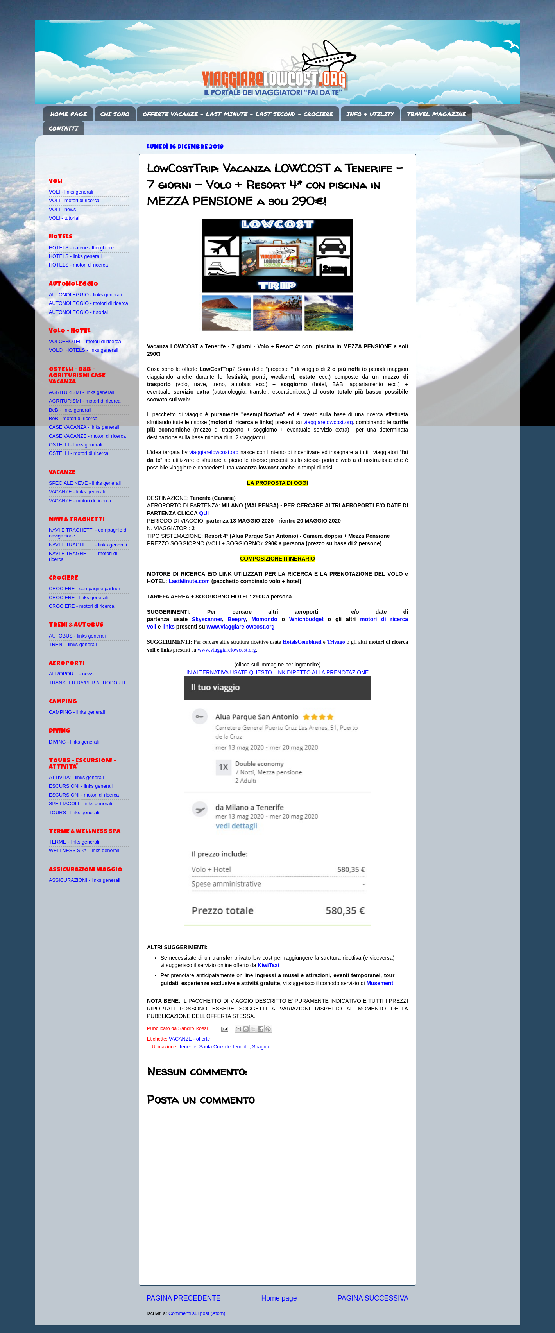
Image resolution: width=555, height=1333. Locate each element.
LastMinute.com (189, 581)
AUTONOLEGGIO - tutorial (78, 312)
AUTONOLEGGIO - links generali (85, 294)
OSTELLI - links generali (75, 445)
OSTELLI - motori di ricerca (79, 453)
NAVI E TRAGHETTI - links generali (88, 545)
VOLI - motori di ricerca (74, 200)
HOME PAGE (68, 113)
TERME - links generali (74, 842)
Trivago (336, 642)
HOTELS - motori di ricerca (78, 265)
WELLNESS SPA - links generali (84, 850)
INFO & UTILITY (370, 113)
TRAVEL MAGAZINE (436, 113)
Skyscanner (207, 619)
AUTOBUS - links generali (77, 636)
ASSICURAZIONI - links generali (84, 880)
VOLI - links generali (71, 192)
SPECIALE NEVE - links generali (85, 483)
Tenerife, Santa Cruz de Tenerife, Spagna (224, 1047)
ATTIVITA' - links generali (76, 777)
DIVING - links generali (74, 742)
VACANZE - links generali (77, 491)
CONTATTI (63, 128)
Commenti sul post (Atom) (197, 1313)
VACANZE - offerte (189, 1039)
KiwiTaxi (268, 965)
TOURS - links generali (74, 812)
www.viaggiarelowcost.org (241, 627)
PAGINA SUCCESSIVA (372, 1298)
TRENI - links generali (73, 644)
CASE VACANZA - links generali (84, 427)
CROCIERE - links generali (78, 597)
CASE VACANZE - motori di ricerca (87, 436)
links (168, 627)
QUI (204, 513)
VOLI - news (62, 209)
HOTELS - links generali (75, 256)
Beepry (237, 619)
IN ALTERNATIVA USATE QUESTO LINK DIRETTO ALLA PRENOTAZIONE (277, 672)
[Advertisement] (94, 153)
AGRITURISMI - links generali (81, 392)
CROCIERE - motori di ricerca (81, 606)
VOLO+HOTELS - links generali (83, 350)
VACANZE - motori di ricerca (80, 500)
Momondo (265, 619)
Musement (380, 983)
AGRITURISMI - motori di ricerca (84, 401)
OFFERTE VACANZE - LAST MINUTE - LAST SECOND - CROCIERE (238, 113)
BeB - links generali (70, 410)
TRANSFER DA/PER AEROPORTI (87, 683)
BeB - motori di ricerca (73, 418)
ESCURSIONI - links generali (81, 786)
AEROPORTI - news (71, 674)
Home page (279, 1298)
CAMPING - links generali (77, 712)
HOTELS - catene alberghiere (81, 248)
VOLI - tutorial (64, 218)
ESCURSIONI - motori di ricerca (84, 795)
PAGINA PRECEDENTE (184, 1298)
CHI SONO (114, 113)
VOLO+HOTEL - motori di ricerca (85, 341)
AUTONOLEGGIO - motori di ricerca (88, 303)
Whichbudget (306, 619)
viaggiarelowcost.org (328, 422)
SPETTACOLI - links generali (80, 803)
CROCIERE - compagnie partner (84, 588)
